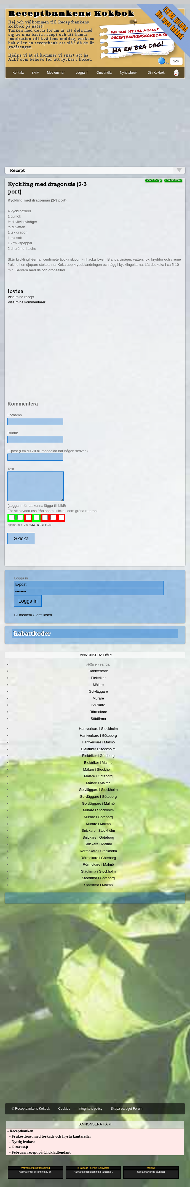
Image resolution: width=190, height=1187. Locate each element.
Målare (98, 685)
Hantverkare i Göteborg (98, 735)
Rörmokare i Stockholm (98, 851)
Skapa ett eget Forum (126, 1109)
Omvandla (104, 73)
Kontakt (18, 73)
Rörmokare (98, 712)
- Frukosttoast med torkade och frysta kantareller (48, 1136)
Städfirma (98, 719)
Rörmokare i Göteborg (98, 858)
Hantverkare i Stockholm (98, 729)
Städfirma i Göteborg (98, 878)
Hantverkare (98, 671)
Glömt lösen (42, 615)
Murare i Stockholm (98, 810)
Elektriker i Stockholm (98, 749)
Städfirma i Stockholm (98, 871)
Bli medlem (23, 615)
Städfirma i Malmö (98, 885)
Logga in (82, 73)
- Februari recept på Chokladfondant (38, 1152)
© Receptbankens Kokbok (31, 1109)
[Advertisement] (95, 121)
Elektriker (98, 678)
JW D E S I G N (41, 524)
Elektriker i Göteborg (98, 756)
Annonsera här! (96, 655)
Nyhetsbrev (128, 73)
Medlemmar (56, 73)
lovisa (15, 291)
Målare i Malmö (98, 783)
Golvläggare (98, 691)
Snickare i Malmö (98, 844)
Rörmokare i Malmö (98, 864)
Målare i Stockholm (98, 769)
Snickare (98, 705)
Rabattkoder (32, 633)
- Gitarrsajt (17, 1147)
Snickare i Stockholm (98, 830)
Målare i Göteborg (98, 776)
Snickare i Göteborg (98, 837)
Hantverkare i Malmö (98, 742)
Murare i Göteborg (98, 817)
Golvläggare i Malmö (98, 803)
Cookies (64, 1109)
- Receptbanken (19, 1131)
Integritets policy (91, 1109)
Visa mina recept (21, 297)
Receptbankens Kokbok (71, 13)
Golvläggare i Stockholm (98, 790)
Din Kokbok (156, 73)
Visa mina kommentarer (27, 302)
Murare (98, 698)
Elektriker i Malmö (98, 763)
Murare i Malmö (98, 824)
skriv (35, 73)
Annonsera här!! (95, 1124)
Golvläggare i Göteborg (98, 796)
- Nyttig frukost (20, 1142)
